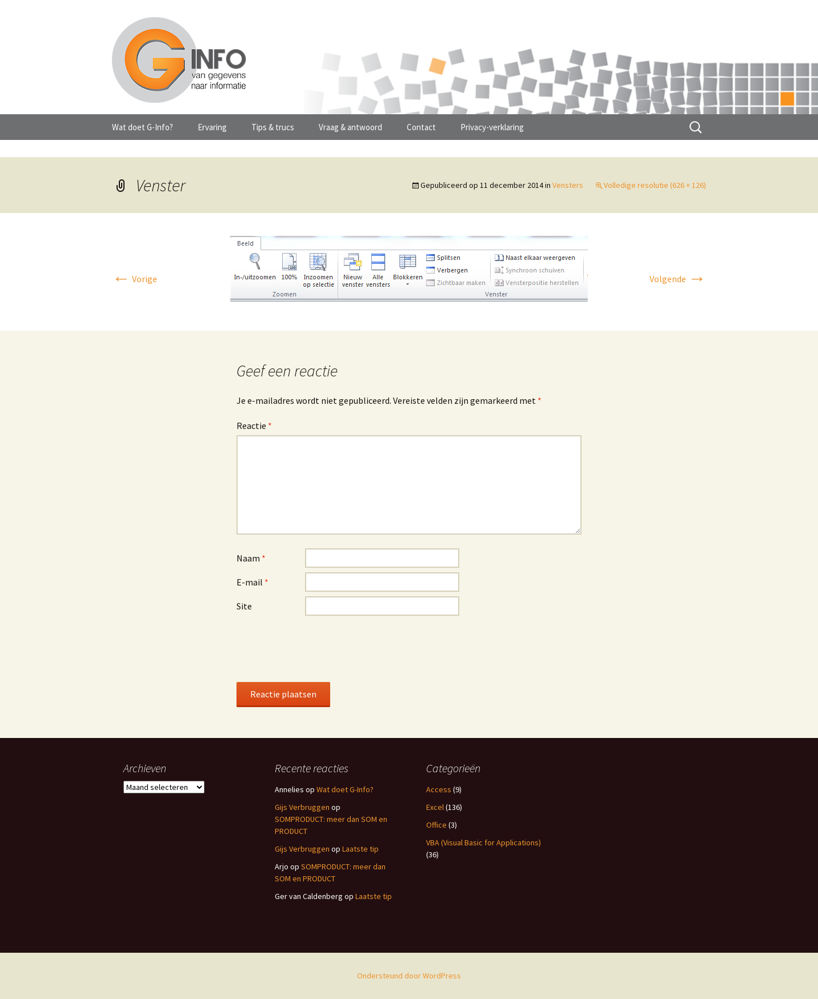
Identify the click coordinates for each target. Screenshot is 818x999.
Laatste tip (360, 849)
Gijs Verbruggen (302, 807)
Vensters (567, 185)
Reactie (254, 425)
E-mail (252, 582)
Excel (435, 807)
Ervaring (212, 127)
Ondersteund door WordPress (409, 975)
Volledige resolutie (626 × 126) (655, 185)
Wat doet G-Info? (142, 127)
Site (244, 606)
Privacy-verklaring (492, 127)
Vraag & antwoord (350, 127)
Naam (251, 558)
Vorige (134, 278)
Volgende (677, 278)
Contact (421, 127)
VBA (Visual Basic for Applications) (483, 842)
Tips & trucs (272, 127)
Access (438, 789)
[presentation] (323, 648)
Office (436, 825)
